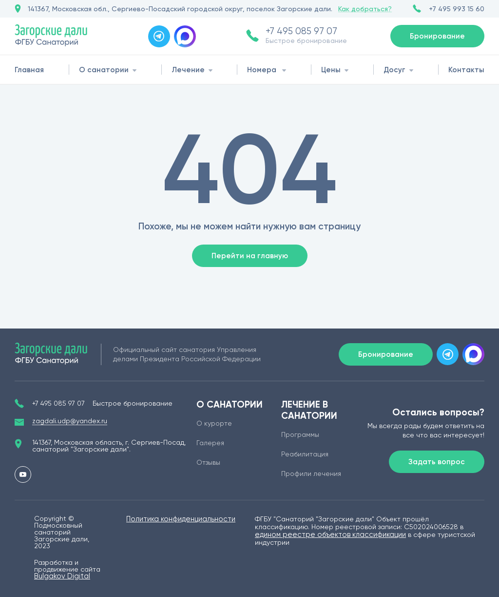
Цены (331, 69)
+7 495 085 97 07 (301, 31)
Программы (300, 434)
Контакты (466, 69)
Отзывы (208, 462)
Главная (29, 69)
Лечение (188, 69)
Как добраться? (365, 8)
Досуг (394, 69)
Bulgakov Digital (62, 576)
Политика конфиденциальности (180, 519)
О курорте (214, 423)
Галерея (210, 443)
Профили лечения (311, 473)
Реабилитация (304, 454)
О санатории (104, 69)
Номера (261, 69)
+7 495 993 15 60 (456, 9)
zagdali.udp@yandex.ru (69, 421)
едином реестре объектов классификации (330, 534)
